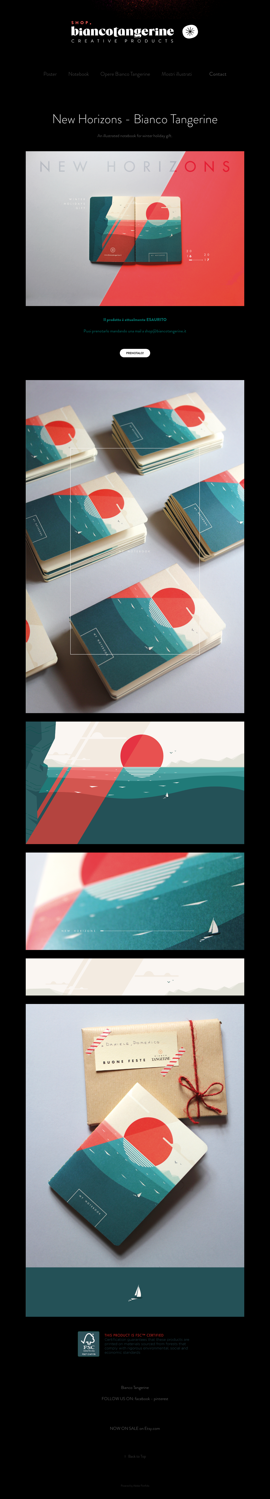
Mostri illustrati (177, 74)
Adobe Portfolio (141, 1485)
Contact (218, 74)
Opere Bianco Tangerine (125, 74)
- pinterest (159, 1398)
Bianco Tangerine (135, 1387)
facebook (142, 1398)
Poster (50, 74)
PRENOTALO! (135, 353)
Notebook (78, 74)
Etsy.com (152, 1428)
